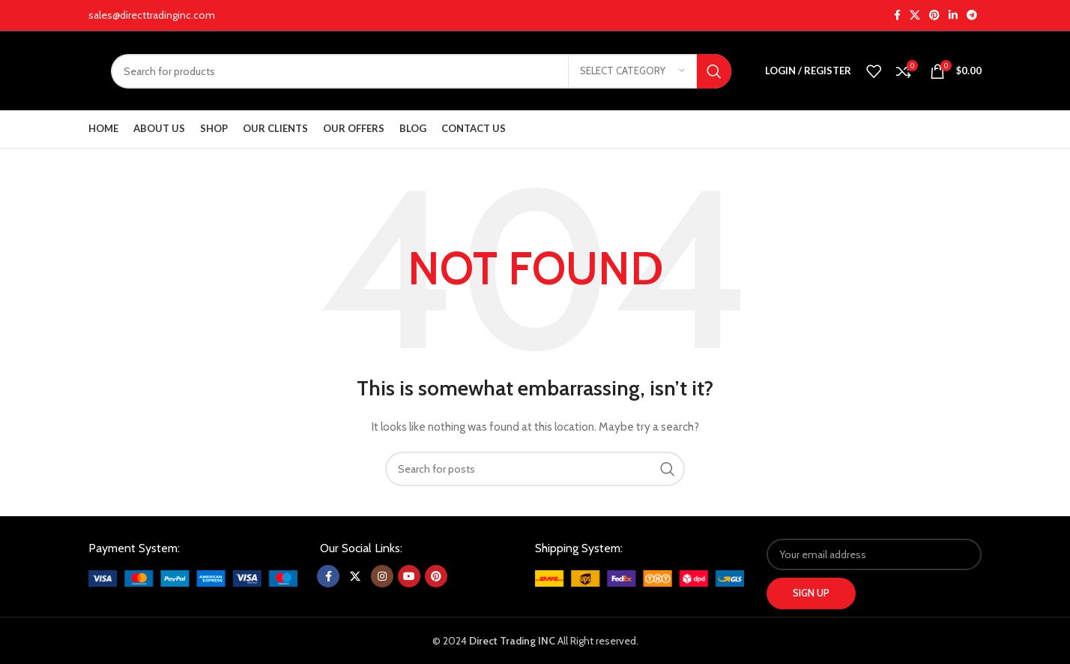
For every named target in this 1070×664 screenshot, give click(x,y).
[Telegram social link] (972, 15)
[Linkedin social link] (953, 15)
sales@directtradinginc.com (151, 15)
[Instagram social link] (382, 576)
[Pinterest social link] (934, 15)
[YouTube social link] (409, 576)
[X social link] (915, 15)
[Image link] (192, 577)
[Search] (421, 71)
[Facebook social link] (897, 15)
